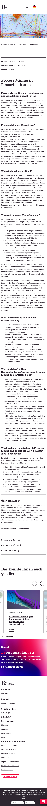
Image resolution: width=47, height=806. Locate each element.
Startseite (4, 44)
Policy (23, 798)
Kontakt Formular (8, 703)
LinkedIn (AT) (6, 717)
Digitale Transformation (12, 545)
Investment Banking (10, 550)
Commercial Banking (10, 540)
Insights (12, 44)
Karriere (4, 694)
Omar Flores (13, 528)
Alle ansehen (7, 636)
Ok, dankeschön (17, 803)
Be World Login (10, 777)
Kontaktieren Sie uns (12, 667)
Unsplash (25, 528)
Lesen (11, 630)
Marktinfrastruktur (8, 749)
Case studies (6, 733)
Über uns (4, 725)
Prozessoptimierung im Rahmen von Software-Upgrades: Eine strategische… (21, 620)
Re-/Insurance (7, 770)
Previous (34, 583)
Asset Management (9, 753)
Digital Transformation (10, 762)
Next (42, 583)
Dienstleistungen (7, 729)
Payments (5, 758)
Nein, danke (29, 803)
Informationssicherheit (10, 766)
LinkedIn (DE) (6, 713)
